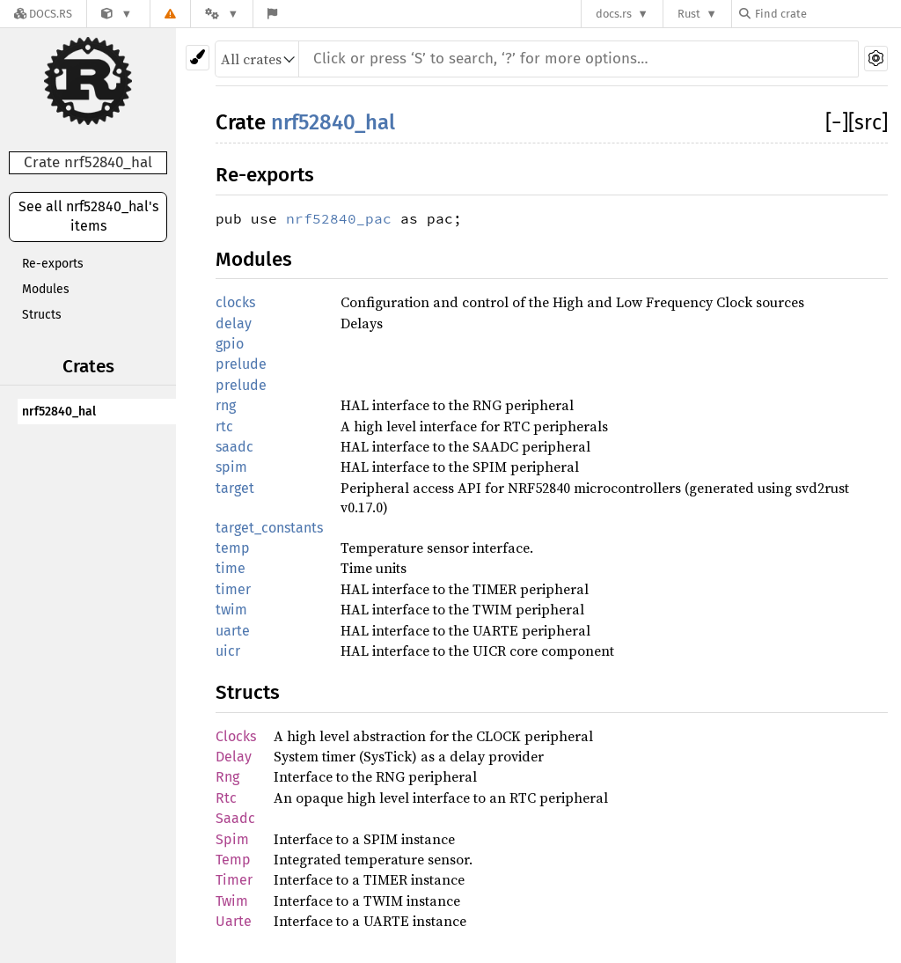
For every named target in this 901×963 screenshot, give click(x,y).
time (230, 568)
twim (231, 609)
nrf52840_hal (59, 411)
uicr (228, 651)
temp (233, 548)
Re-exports (53, 263)
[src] (868, 122)
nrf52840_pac (339, 218)
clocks (235, 302)
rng (226, 405)
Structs (42, 314)
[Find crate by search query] (827, 13)
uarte (233, 630)
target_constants (269, 527)
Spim (232, 839)
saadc (234, 446)
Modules (46, 289)
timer (233, 589)
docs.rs (614, 13)
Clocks (236, 736)
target (235, 488)
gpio (230, 343)
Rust (689, 13)
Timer (234, 879)
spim (231, 467)
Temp (233, 859)
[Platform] (222, 13)
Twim (232, 901)
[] (836, 122)
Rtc (226, 798)
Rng (227, 776)
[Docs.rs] (43, 13)
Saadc (235, 818)
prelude (241, 364)
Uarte (234, 921)
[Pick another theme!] (197, 57)
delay (234, 323)
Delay (234, 756)
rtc (224, 426)
